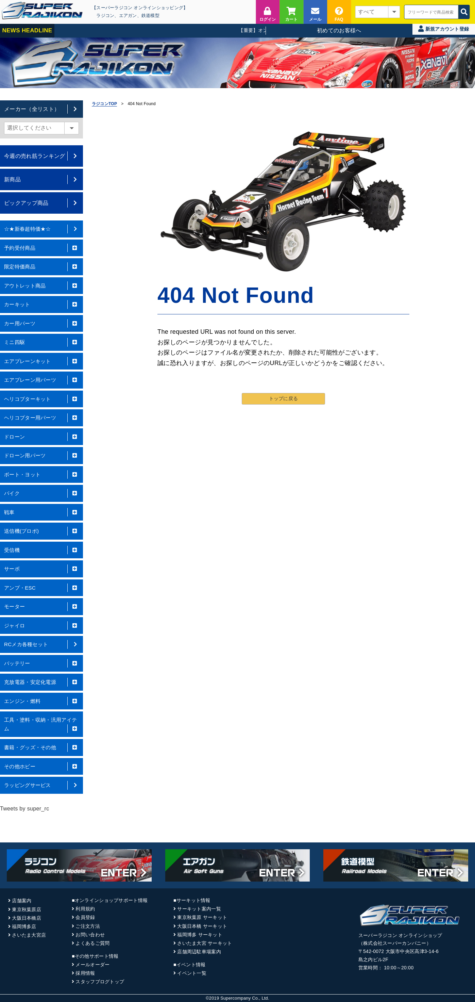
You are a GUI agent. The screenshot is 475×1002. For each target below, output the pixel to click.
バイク (41, 493)
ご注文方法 (87, 926)
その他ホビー (41, 766)
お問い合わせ (90, 934)
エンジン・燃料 (41, 701)
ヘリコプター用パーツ (41, 417)
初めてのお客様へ (339, 30)
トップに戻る (283, 398)
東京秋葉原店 (26, 909)
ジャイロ (41, 625)
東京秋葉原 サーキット (202, 917)
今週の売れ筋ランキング (41, 156)
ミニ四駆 (41, 342)
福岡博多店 (24, 926)
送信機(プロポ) (41, 531)
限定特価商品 (41, 266)
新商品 (41, 179)
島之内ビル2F (373, 959)
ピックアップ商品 (41, 203)
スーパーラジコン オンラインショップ (400, 935)
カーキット (41, 304)
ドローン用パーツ (41, 455)
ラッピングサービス (41, 785)
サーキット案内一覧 (199, 908)
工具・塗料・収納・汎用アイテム (41, 725)
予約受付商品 (41, 248)
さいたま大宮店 (29, 935)
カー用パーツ (41, 323)
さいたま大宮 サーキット (204, 943)
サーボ (41, 568)
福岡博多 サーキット (199, 934)
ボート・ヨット (41, 474)
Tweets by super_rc (24, 808)
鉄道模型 (150, 15)
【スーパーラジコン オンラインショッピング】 (140, 7)
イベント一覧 (191, 973)
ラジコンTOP (104, 103)
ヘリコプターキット (41, 399)
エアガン (128, 15)
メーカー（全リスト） (41, 109)
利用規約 (85, 908)
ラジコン (105, 15)
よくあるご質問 (92, 943)
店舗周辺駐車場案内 (199, 951)
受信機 (41, 550)
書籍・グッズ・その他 (41, 747)
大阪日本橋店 (26, 918)
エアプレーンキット (41, 361)
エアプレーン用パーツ (41, 380)
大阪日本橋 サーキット (202, 926)
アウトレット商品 (41, 285)
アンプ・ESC (41, 588)
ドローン (41, 436)
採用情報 (85, 973)
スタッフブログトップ (99, 981)
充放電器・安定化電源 (41, 682)
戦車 (41, 512)
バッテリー (41, 663)
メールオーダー (92, 964)
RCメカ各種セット (41, 644)
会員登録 (85, 917)
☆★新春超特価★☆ (41, 229)
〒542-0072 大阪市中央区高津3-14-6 (398, 951)
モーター (41, 606)
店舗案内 (21, 900)
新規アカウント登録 (443, 29)
